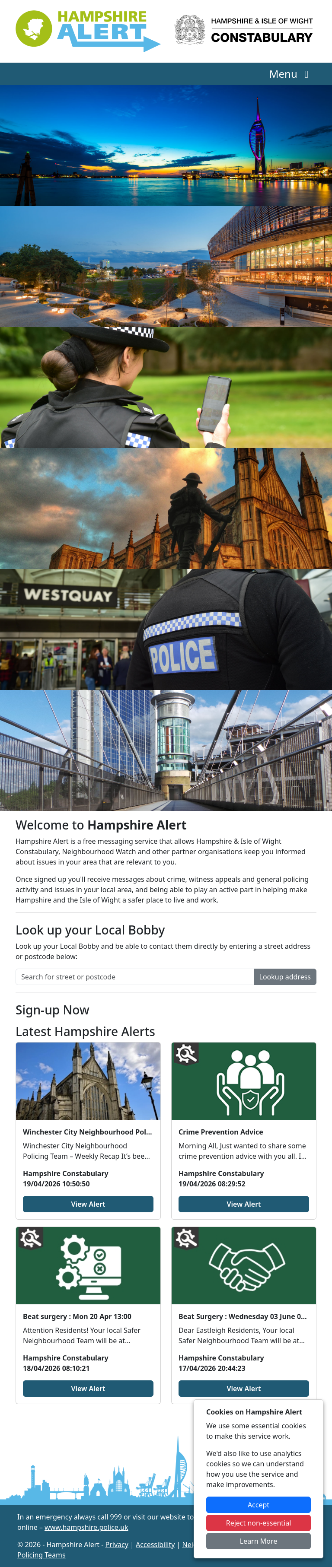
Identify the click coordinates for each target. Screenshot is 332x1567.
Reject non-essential (258, 1523)
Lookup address (285, 977)
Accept (258, 1505)
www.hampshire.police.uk (86, 1527)
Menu (291, 74)
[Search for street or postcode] (135, 977)
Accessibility (155, 1544)
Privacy (116, 1544)
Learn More (259, 1541)
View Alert (88, 1204)
